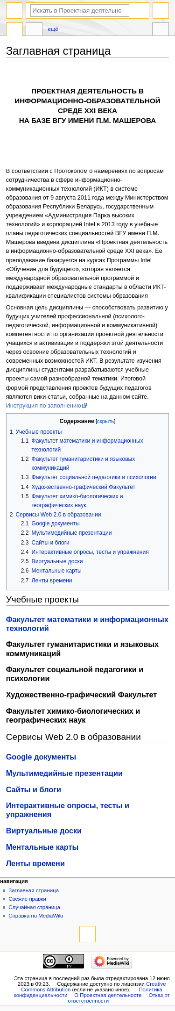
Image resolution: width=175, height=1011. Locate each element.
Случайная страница (34, 907)
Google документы (41, 757)
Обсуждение (34, 30)
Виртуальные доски (44, 830)
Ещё (53, 29)
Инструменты (160, 30)
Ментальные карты (42, 847)
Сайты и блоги (33, 789)
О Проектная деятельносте (107, 995)
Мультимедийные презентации (64, 773)
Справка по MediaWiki (35, 915)
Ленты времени (35, 863)
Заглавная (14, 30)
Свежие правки (27, 899)
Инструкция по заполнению (43, 405)
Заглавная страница (33, 890)
